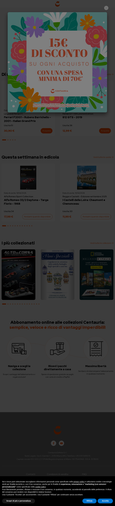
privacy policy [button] (79, 482)
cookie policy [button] (40, 487)
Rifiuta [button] (89, 501)
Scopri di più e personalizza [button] (18, 501)
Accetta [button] (105, 501)
